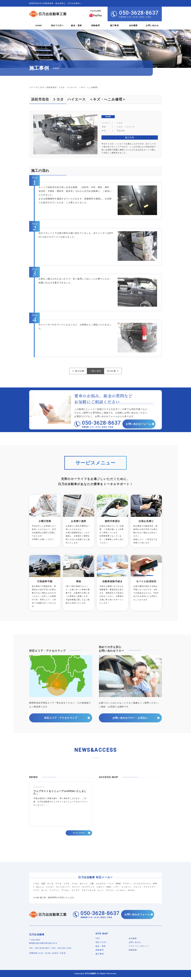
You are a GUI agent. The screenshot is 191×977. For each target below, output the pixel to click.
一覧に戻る (95, 371)
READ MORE (79, 833)
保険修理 (100, 950)
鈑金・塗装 (101, 946)
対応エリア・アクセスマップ (60, 718)
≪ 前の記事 (78, 371)
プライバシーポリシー (139, 946)
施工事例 (100, 954)
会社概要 (133, 938)
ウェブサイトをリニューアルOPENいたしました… (60, 792)
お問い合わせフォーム (139, 424)
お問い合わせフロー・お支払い (130, 718)
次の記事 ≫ (113, 371)
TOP (98, 938)
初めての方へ (102, 942)
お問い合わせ (135, 942)
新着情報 (133, 950)
